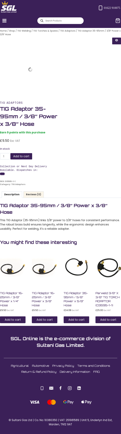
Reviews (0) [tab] (33, 194)
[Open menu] (4, 20)
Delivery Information (75, 371)
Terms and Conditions (93, 365)
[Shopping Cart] (117, 20)
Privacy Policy (63, 365)
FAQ (96, 371)
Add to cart (21, 156)
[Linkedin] (79, 388)
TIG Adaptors (11, 103)
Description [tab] (12, 194)
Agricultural (20, 365)
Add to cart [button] (13, 320)
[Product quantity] (5, 156)
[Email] (51, 388)
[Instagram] (70, 388)
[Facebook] (61, 388)
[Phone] (42, 388)
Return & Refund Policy (38, 371)
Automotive (40, 365)
